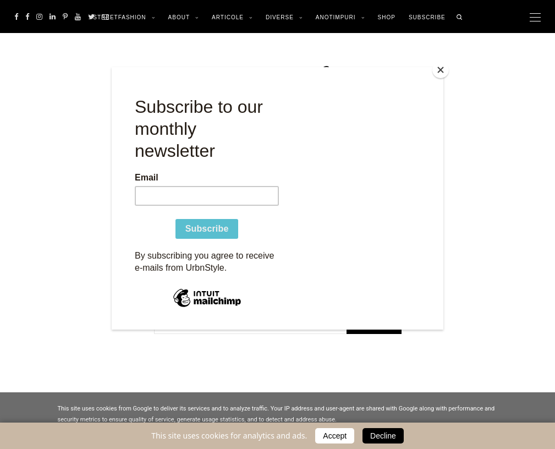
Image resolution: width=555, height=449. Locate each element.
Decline (383, 435)
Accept (335, 435)
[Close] (440, 70)
